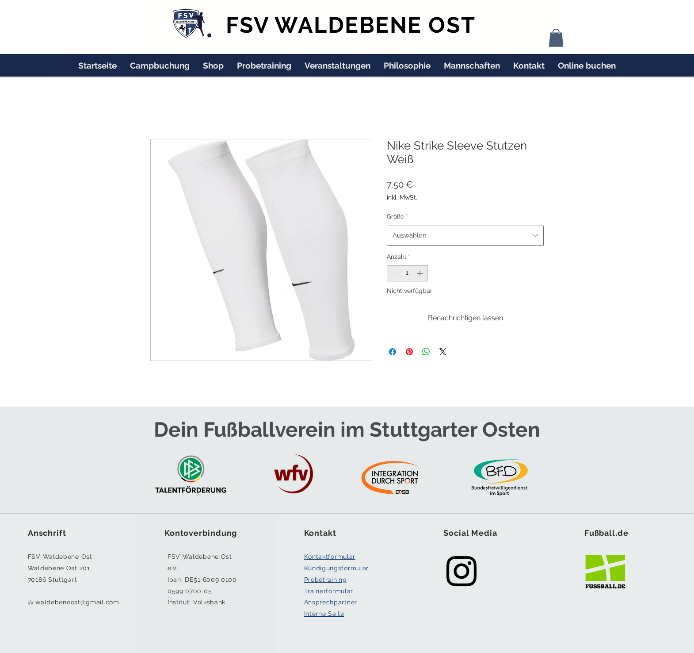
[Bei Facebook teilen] (392, 351)
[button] (556, 38)
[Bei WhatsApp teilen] (426, 351)
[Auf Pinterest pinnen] (409, 351)
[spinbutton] (407, 273)
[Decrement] (393, 273)
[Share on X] (443, 351)
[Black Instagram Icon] (461, 571)
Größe (397, 216)
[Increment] (420, 273)
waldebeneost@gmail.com (77, 602)
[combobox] (465, 236)
